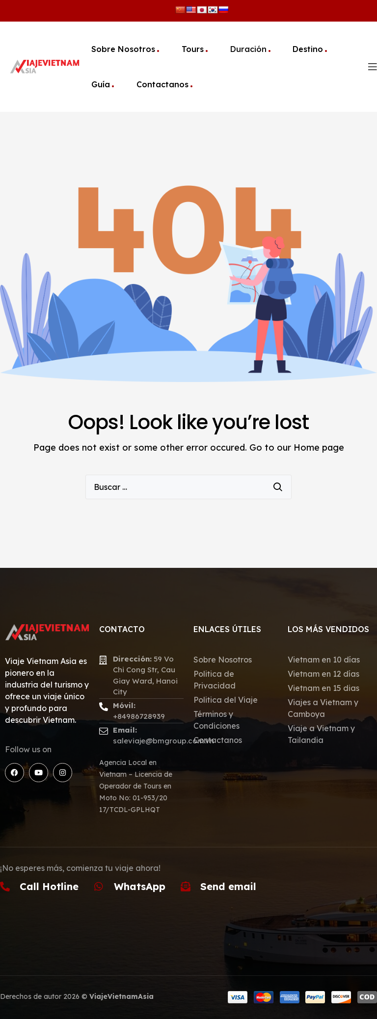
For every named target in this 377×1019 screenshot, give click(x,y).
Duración (248, 49)
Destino (308, 49)
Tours (193, 49)
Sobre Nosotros (123, 49)
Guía (100, 84)
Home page (319, 447)
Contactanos (162, 84)
